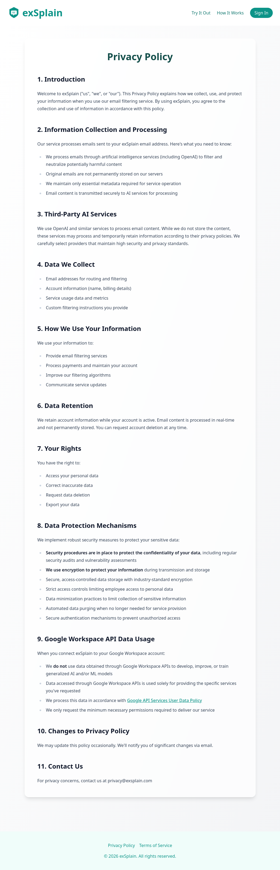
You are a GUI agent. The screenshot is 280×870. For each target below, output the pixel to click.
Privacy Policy (121, 845)
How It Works (230, 13)
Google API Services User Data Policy (164, 700)
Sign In (261, 13)
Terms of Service (155, 845)
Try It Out (200, 13)
